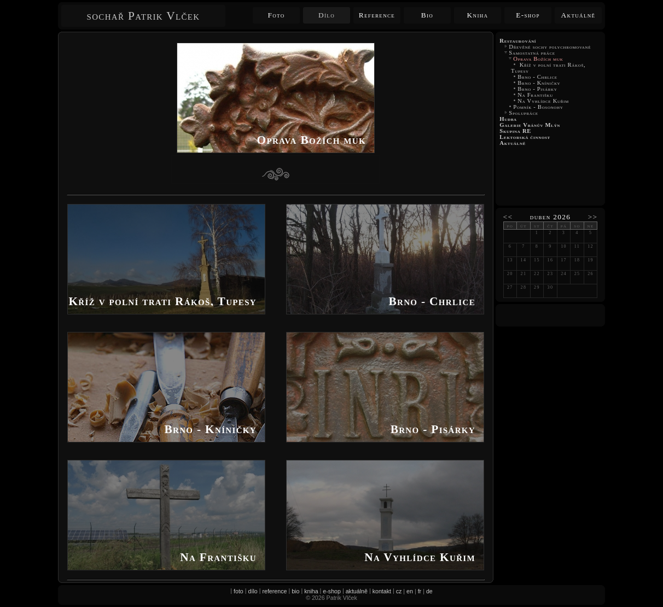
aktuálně (357, 591)
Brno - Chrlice (537, 77)
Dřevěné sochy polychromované (550, 47)
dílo (253, 591)
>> (593, 217)
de (429, 591)
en (409, 591)
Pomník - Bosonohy (538, 107)
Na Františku (535, 95)
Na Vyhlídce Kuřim (543, 101)
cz (399, 591)
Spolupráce (524, 113)
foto (238, 591)
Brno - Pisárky (537, 89)
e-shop (332, 591)
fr (420, 591)
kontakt (382, 591)
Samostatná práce (532, 53)
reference (274, 591)
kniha (311, 591)
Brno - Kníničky (539, 83)
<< (508, 217)
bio (295, 591)
